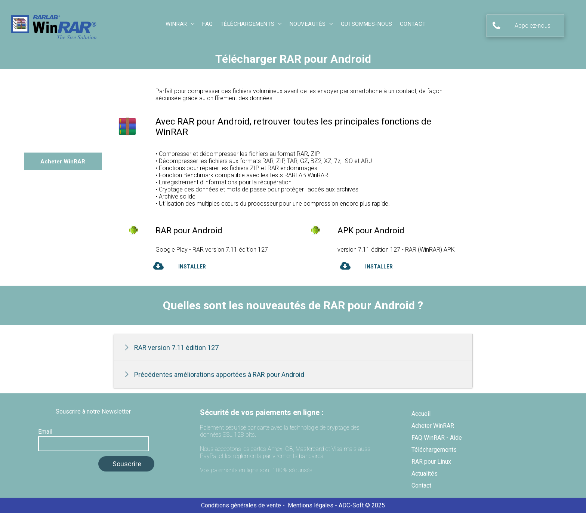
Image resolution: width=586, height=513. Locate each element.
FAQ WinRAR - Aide (436, 437)
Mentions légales (310, 505)
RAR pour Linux (431, 461)
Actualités (424, 473)
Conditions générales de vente (241, 505)
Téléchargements (434, 449)
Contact (421, 485)
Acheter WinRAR (432, 425)
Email (45, 431)
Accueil (421, 413)
